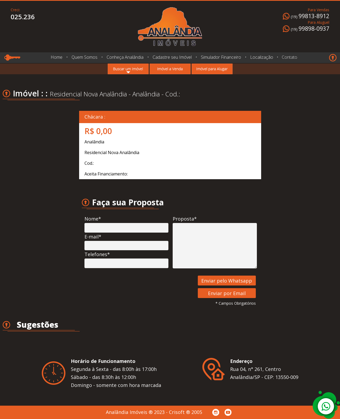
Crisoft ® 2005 (185, 412)
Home (56, 57)
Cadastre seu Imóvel (172, 57)
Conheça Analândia (124, 57)
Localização (261, 57)
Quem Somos (84, 57)
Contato (287, 57)
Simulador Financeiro (221, 57)
